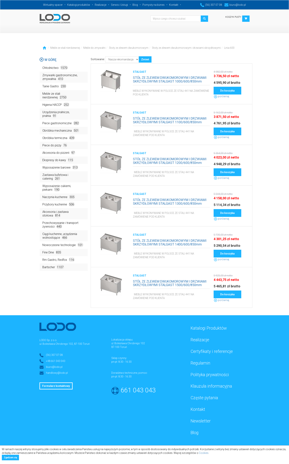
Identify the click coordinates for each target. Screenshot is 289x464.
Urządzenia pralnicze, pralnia (56, 114)
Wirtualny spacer (53, 4)
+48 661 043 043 (55, 361)
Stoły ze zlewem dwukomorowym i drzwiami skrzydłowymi (186, 47)
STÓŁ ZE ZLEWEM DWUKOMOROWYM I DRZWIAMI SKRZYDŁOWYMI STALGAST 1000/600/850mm (169, 79)
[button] (246, 19)
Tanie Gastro (54, 86)
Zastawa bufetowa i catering (55, 177)
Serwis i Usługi (119, 4)
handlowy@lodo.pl (57, 372)
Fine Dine (52, 252)
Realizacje (100, 4)
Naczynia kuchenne (58, 197)
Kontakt (173, 4)
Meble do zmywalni (94, 47)
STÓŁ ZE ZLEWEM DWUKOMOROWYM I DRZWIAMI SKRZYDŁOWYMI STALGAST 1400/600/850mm (169, 242)
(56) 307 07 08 (211, 4)
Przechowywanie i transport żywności (60, 225)
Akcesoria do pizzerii (58, 152)
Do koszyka (227, 90)
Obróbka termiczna (58, 137)
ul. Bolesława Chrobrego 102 (128, 343)
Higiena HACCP (55, 104)
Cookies (203, 452)
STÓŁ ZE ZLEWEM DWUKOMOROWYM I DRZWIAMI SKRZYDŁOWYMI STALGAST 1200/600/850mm (169, 161)
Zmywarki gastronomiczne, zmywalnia (60, 77)
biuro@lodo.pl (235, 4)
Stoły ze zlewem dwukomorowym (128, 47)
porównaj (221, 96)
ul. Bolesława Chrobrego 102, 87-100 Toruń (64, 343)
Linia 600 (229, 47)
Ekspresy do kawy (58, 160)
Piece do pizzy (54, 145)
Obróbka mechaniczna (60, 130)
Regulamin (200, 363)
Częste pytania (204, 397)
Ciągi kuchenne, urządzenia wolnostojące (59, 236)
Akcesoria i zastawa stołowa (55, 214)
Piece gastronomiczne (60, 123)
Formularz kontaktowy (56, 385)
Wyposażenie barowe (60, 167)
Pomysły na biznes (153, 4)
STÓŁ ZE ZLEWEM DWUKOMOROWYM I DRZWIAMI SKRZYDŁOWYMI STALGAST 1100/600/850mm (169, 120)
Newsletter (201, 421)
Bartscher (53, 267)
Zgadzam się (10, 457)
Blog (135, 4)
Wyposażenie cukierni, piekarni (56, 188)
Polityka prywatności (210, 374)
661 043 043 (138, 390)
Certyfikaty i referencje (212, 351)
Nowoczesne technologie (62, 245)
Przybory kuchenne (58, 204)
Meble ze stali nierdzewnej (65, 47)
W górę (47, 60)
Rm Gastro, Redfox (58, 259)
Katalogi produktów (78, 4)
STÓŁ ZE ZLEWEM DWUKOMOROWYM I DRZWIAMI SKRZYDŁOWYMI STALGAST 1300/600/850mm (169, 201)
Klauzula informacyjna (211, 386)
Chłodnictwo (55, 67)
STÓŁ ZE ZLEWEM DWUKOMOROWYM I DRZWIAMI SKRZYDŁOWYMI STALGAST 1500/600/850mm (169, 283)
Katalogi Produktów (209, 328)
